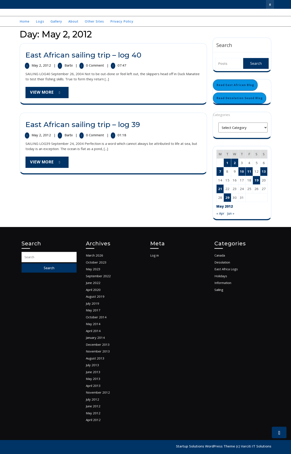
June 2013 (98, 361)
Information (228, 296)
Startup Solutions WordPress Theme (206, 446)
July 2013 (98, 356)
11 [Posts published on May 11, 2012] (249, 171)
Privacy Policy (121, 21)
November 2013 (102, 346)
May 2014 (98, 326)
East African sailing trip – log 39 (82, 124)
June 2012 (98, 386)
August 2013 (100, 351)
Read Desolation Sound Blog (240, 98)
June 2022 (98, 296)
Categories (221, 114)
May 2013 (98, 366)
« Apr (220, 213)
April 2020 (98, 301)
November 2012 (102, 376)
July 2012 (98, 381)
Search (224, 44)
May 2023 (98, 286)
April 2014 (98, 331)
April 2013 (98, 371)
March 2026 (99, 276)
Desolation (227, 281)
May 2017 (98, 316)
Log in (161, 276)
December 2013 (102, 341)
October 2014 (101, 321)
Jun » (230, 213)
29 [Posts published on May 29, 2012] (227, 197)
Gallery (56, 21)
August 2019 (100, 306)
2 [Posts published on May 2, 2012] (235, 162)
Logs (40, 21)
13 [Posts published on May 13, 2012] (264, 171)
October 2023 (101, 281)
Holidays (226, 291)
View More (49, 93)
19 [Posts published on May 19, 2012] (256, 180)
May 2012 (98, 391)
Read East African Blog (235, 85)
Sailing (225, 301)
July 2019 (98, 311)
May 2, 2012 (42, 65)
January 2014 (100, 336)
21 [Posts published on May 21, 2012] (220, 188)
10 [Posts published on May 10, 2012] (242, 171)
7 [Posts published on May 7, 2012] (220, 171)
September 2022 (102, 291)
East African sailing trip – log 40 (83, 55)
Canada (226, 276)
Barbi (69, 65)
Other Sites (94, 21)
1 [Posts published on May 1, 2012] (227, 162)
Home (25, 21)
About (73, 21)
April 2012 (98, 396)
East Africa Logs (230, 286)
